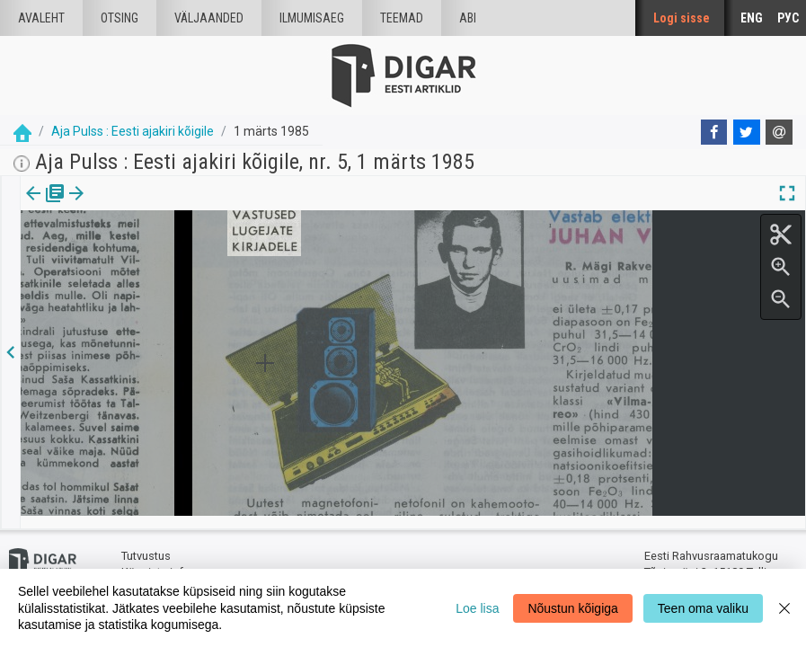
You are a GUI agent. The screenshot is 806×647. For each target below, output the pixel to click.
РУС (788, 18)
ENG (751, 18)
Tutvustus (146, 544)
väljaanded (209, 18)
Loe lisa (477, 608)
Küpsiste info (155, 559)
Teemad (401, 18)
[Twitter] (746, 132)
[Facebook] (714, 132)
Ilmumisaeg (311, 18)
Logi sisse (681, 18)
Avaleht (41, 18)
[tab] (45, 206)
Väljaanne (45, 206)
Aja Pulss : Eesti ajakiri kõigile (132, 131)
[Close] (784, 608)
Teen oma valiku (703, 608)
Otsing (119, 18)
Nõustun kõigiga (572, 608)
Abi (467, 18)
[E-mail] (779, 132)
